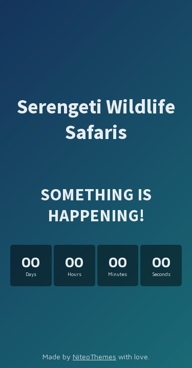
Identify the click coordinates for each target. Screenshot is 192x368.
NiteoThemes (94, 356)
